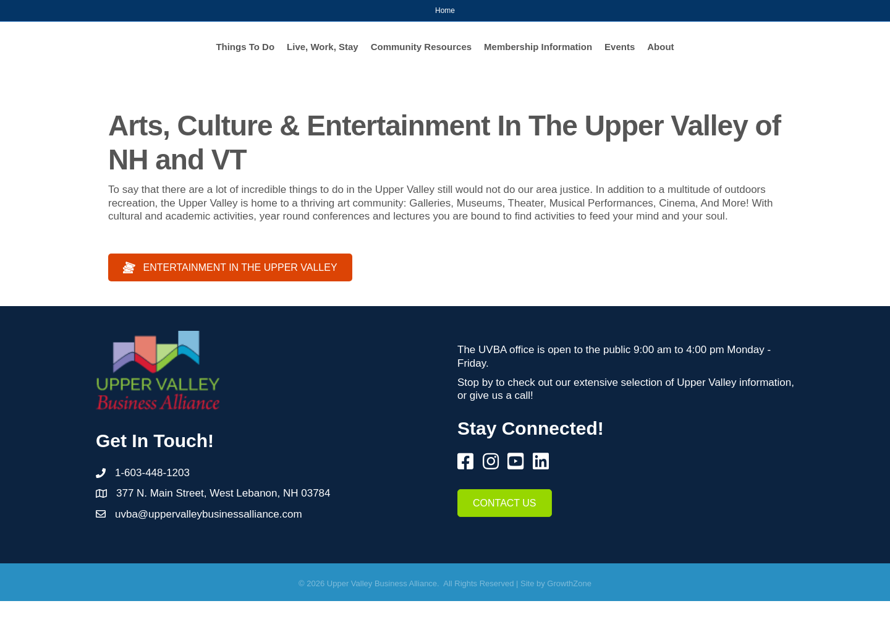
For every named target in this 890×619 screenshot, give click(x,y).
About (778, 54)
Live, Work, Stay (206, 54)
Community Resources (303, 54)
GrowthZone (569, 601)
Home (445, 10)
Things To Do (128, 54)
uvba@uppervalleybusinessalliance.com (208, 532)
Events (737, 54)
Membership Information (655, 54)
